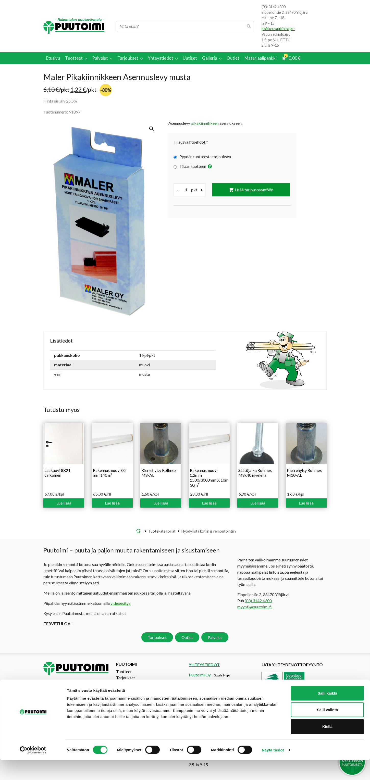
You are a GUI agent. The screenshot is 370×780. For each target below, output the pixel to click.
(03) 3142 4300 (274, 7)
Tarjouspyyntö (128, 683)
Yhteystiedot (127, 689)
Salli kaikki (327, 713)
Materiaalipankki (131, 696)
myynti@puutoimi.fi (254, 606)
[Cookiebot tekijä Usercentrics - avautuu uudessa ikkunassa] (33, 770)
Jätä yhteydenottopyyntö (292, 664)
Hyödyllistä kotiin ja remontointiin (208, 531)
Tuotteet (124, 671)
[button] (151, 128)
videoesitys (120, 603)
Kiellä (327, 746)
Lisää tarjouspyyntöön (254, 189)
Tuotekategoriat (162, 531)
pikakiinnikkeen (205, 123)
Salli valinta (327, 730)
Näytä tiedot (273, 770)
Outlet (187, 637)
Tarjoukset (157, 637)
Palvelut (215, 637)
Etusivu (138, 531)
